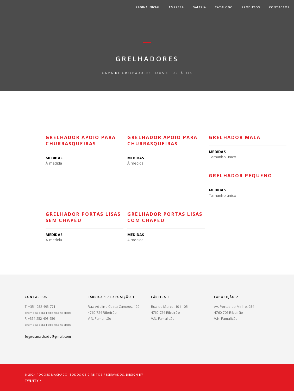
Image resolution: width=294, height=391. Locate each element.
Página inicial (148, 7)
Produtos (251, 7)
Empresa (176, 7)
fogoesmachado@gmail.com (48, 336)
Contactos (279, 7)
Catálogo (224, 7)
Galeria (199, 7)
